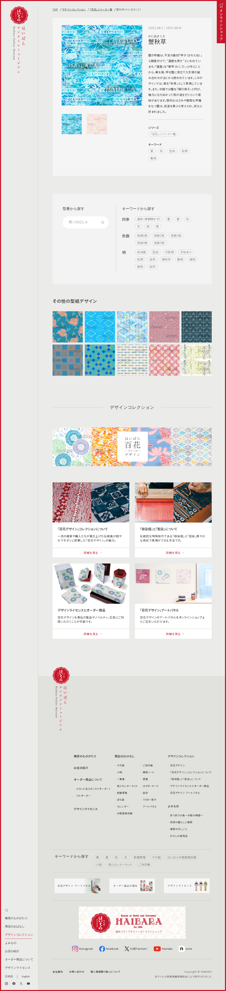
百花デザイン (177, 765)
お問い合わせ (76, 971)
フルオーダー (83, 795)
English (26, 976)
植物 (192, 259)
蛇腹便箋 (122, 792)
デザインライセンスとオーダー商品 (189, 786)
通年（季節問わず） (149, 219)
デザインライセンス (17, 967)
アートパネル (150, 806)
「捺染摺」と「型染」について (185, 779)
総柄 (185, 151)
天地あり (186, 252)
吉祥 (152, 259)
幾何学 (166, 259)
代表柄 (169, 252)
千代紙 (121, 765)
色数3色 (176, 235)
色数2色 (159, 235)
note (185, 949)
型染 (172, 151)
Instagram (82, 949)
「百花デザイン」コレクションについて (191, 772)
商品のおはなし (15, 926)
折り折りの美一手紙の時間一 (186, 815)
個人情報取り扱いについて (105, 971)
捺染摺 (141, 252)
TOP (55, 9)
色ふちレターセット (127, 786)
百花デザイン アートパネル (185, 792)
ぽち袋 (121, 799)
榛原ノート (149, 772)
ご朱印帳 (148, 765)
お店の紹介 (12, 951)
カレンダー (123, 806)
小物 (119, 772)
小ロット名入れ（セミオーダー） (93, 788)
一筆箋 (121, 779)
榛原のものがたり (16, 918)
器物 (140, 267)
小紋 (99, 864)
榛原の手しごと (179, 829)
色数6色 (142, 235)
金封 (145, 792)
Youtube (163, 948)
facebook (109, 949)
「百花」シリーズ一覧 (101, 9)
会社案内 (58, 971)
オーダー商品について (19, 959)
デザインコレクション (19, 934)
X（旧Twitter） (136, 948)
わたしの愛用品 (179, 835)
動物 (153, 158)
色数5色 (159, 243)
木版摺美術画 (125, 813)
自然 (152, 267)
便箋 (145, 779)
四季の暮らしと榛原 (181, 822)
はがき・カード (151, 786)
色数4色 (142, 243)
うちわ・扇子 (150, 799)
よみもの (10, 942)
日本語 (9, 976)
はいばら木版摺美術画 (181, 857)
